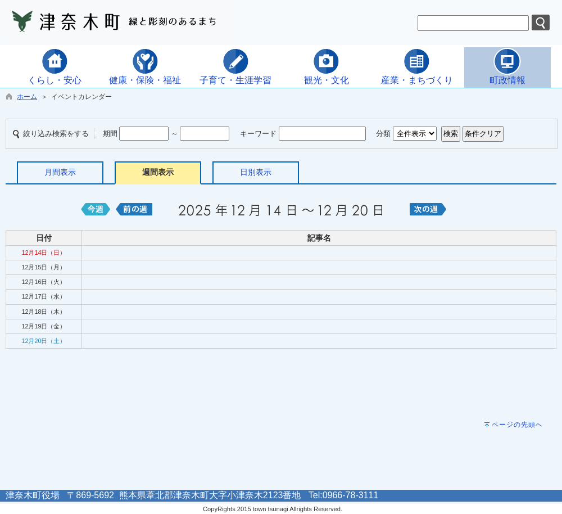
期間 (110, 133)
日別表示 (255, 172)
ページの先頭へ (517, 424)
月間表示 (60, 172)
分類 (383, 133)
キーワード (258, 133)
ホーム (27, 97)
